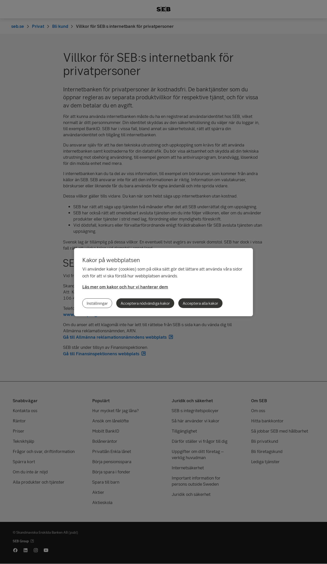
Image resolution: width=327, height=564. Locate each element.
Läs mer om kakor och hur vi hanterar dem (125, 287)
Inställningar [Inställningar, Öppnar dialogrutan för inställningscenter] (97, 303)
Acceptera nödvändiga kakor (145, 303)
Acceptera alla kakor (200, 303)
